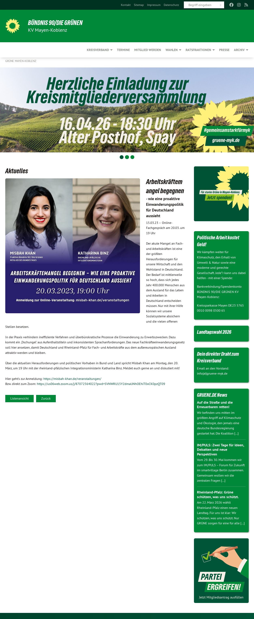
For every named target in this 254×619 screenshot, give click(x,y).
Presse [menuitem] (224, 50)
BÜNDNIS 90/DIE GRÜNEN (55, 22)
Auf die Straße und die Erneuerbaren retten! (215, 404)
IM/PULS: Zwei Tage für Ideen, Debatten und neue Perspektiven (220, 449)
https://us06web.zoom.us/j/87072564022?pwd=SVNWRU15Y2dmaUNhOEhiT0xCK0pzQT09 (101, 384)
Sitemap (139, 5)
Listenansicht (19, 398)
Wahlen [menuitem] (172, 50)
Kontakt (126, 5)
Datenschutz (171, 5)
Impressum (153, 5)
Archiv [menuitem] (239, 50)
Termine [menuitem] (123, 50)
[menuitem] (126, 5)
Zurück (46, 398)
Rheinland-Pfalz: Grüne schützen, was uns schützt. (218, 494)
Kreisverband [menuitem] (98, 50)
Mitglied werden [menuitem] (147, 50)
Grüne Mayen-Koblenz (20, 61)
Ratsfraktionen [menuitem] (198, 50)
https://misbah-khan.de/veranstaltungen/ (72, 379)
